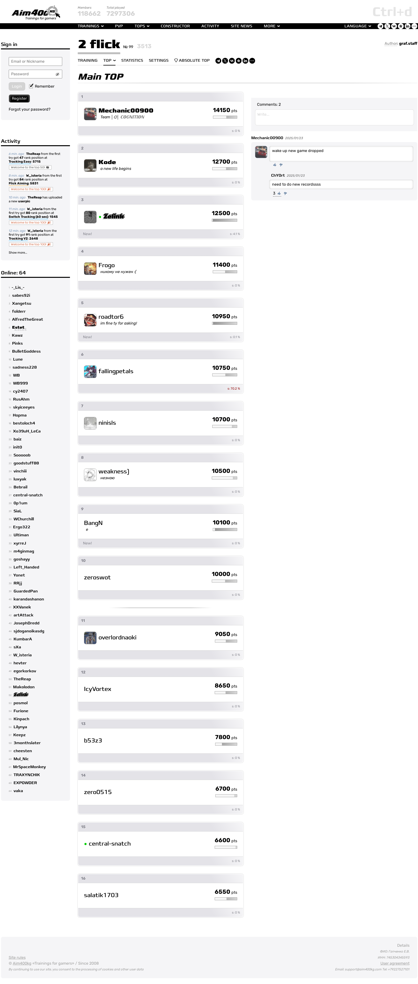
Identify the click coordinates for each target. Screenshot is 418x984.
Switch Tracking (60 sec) (28, 217)
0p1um (20, 503)
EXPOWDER (25, 782)
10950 (224, 316)
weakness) (114, 471)
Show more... (18, 252)
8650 (226, 686)
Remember (41, 86)
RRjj (18, 583)
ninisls (107, 423)
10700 (224, 419)
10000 (224, 574)
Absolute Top (192, 60)
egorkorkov (25, 671)
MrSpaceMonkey (29, 766)
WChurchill (24, 519)
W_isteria (34, 175)
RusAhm (21, 399)
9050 (226, 634)
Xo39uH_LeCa (27, 431)
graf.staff (408, 43)
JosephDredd (26, 623)
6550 (226, 892)
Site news (241, 26)
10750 (224, 368)
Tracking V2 (18, 239)
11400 (225, 265)
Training (88, 60)
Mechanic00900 (126, 110)
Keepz (19, 735)
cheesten (23, 751)
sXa (17, 647)
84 (21, 179)
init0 (17, 447)
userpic (24, 201)
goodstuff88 (26, 463)
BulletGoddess (26, 351)
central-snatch (28, 495)
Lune (18, 359)
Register (19, 98)
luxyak (20, 479)
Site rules (17, 957)
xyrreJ (20, 543)
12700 (224, 162)
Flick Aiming (19, 184)
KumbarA (23, 639)
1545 (54, 217)
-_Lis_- (18, 287)
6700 (226, 789)
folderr (19, 311)
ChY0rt (278, 175)
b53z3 (93, 740)
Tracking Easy (20, 162)
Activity (210, 26)
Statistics (132, 60)
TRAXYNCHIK (27, 774)
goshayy (22, 559)
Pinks (17, 343)
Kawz (17, 335)
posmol (21, 703)
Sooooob (22, 455)
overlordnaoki (118, 637)
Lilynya (20, 727)
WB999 (20, 383)
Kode (107, 162)
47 (21, 157)
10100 (225, 523)
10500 (224, 471)
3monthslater (27, 743)
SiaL (18, 511)
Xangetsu (21, 303)
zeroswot (97, 577)
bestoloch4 (24, 423)
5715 (37, 161)
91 (28, 234)
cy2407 (20, 391)
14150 (225, 110)
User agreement (395, 963)
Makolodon (24, 687)
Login (17, 86)
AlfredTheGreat (27, 319)
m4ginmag (24, 551)
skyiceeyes (24, 407)
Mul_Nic (21, 759)
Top (107, 60)
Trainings (88, 26)
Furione (21, 711)
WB (16, 375)
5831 (34, 183)
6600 (226, 840)
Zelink (21, 695)
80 (28, 213)
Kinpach (21, 719)
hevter (20, 663)
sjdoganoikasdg (29, 631)
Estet (18, 327)
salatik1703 (101, 895)
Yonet (19, 575)
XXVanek (22, 607)
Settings (158, 60)
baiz (18, 439)
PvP (119, 26)
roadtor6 (111, 317)
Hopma (20, 415)
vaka (18, 790)
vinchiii (20, 471)
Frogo (107, 265)
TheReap (33, 154)
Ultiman (21, 535)
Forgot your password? (30, 109)
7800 (226, 737)
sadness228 (25, 367)
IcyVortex (97, 689)
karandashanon (29, 599)
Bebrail (20, 487)
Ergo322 (21, 527)
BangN (93, 523)
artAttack (23, 615)
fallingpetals (116, 371)
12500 (224, 213)
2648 (33, 238)
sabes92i (21, 295)
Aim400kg (22, 963)
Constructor (175, 26)
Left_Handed (26, 567)
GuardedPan (26, 591)
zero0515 (98, 792)
